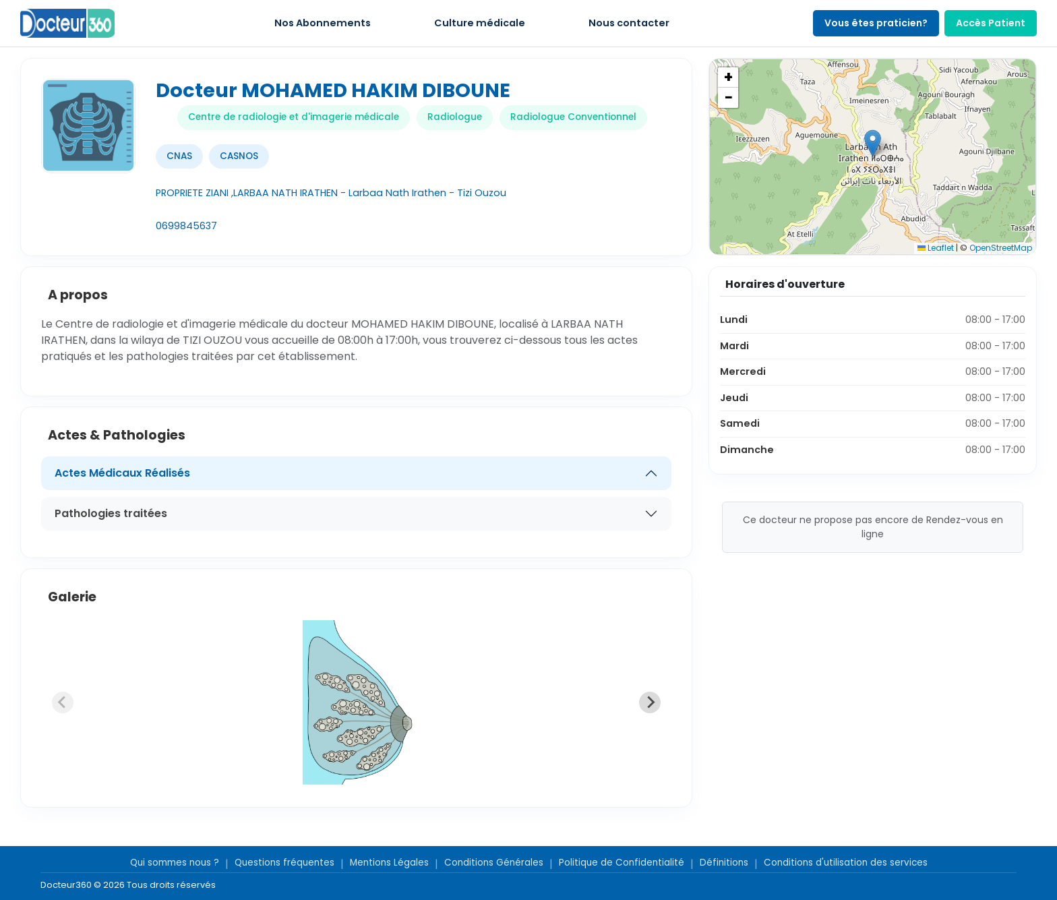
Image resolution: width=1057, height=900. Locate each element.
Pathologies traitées (111, 513)
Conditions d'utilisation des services (846, 862)
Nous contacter (628, 23)
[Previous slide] (62, 702)
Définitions (724, 862)
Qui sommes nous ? (174, 862)
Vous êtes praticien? (876, 23)
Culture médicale (479, 23)
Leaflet (935, 247)
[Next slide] (650, 702)
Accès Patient (990, 23)
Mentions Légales (389, 862)
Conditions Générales (493, 862)
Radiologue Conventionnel (573, 117)
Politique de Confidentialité (621, 862)
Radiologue (454, 117)
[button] (872, 143)
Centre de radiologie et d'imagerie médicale (293, 117)
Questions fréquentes (284, 862)
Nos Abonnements (322, 23)
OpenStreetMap (1000, 247)
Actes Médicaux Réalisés (122, 473)
